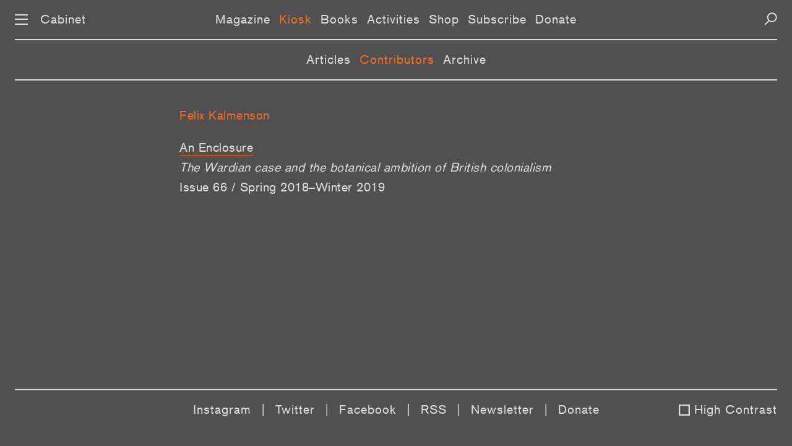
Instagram (222, 409)
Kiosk (295, 19)
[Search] (770, 18)
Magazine (242, 19)
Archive (464, 59)
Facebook (368, 409)
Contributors (396, 59)
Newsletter (502, 409)
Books (339, 19)
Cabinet (63, 19)
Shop (444, 19)
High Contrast (735, 409)
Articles (328, 59)
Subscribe (497, 19)
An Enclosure (216, 147)
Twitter (295, 409)
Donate (556, 19)
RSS (434, 409)
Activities (393, 19)
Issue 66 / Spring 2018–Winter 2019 (282, 187)
